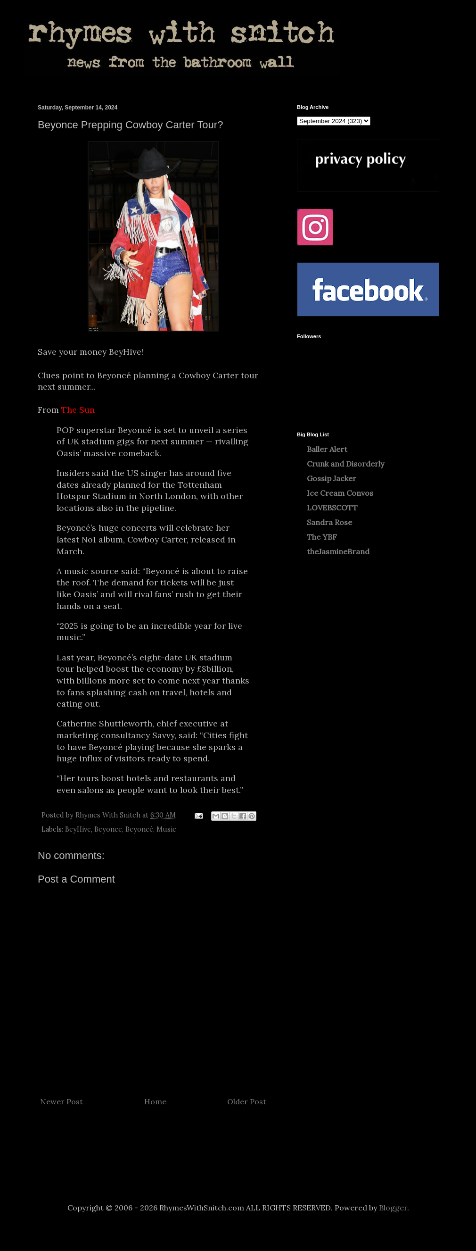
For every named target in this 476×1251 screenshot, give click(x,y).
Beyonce (108, 829)
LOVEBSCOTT (332, 507)
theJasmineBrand (338, 551)
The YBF (322, 537)
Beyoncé (139, 829)
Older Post (246, 1101)
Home (155, 1101)
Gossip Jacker (331, 478)
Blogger (393, 1207)
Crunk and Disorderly (345, 463)
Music (166, 829)
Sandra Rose (329, 522)
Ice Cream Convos (340, 493)
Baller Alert (327, 449)
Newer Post (61, 1101)
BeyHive (78, 829)
